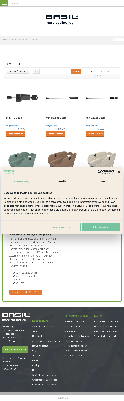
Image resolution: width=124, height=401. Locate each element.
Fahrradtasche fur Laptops (76, 336)
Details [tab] (62, 181)
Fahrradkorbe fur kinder (75, 345)
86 (107, 71)
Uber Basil (37, 336)
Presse (35, 360)
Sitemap (36, 355)
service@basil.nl (9, 333)
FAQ (34, 350)
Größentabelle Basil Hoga (44, 375)
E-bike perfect (70, 331)
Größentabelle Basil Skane (44, 384)
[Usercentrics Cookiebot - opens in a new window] (100, 172)
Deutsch (118, 40)
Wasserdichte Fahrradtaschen (78, 321)
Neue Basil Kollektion (74, 355)
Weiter (98, 75)
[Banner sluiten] (119, 172)
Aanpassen (61, 227)
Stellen (35, 331)
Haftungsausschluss (41, 345)
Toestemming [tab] (22, 181)
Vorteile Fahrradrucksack (75, 350)
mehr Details (16, 133)
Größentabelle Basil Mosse (44, 379)
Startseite (24, 39)
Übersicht (34, 39)
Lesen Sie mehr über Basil (25, 292)
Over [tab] (102, 181)
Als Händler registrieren (43, 326)
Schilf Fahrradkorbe (73, 341)
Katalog (35, 365)
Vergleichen (12, 125)
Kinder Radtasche (72, 326)
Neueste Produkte (17, 71)
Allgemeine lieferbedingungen (46, 341)
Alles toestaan (101, 227)
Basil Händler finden (15, 349)
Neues (35, 370)
